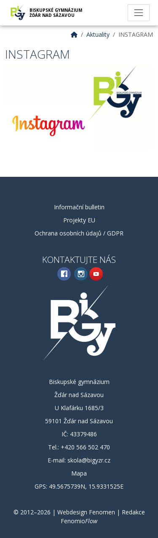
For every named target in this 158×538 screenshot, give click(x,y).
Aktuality (98, 34)
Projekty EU (79, 220)
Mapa (79, 473)
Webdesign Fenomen (86, 512)
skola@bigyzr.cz (88, 460)
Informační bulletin (79, 207)
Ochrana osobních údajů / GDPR (79, 233)
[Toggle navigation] (139, 12)
